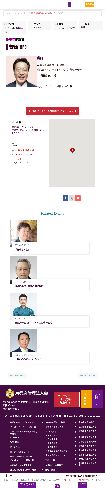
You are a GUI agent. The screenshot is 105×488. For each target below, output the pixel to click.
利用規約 (82, 481)
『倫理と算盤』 (23, 250)
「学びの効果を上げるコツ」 (31, 359)
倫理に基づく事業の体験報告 (31, 286)
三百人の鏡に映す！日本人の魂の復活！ (37, 323)
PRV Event (17, 376)
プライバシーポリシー (66, 481)
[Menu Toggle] (69, 4)
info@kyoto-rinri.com (20, 163)
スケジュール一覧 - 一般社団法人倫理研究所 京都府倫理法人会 (34, 13)
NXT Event (87, 376)
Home (8, 13)
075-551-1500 (27, 156)
